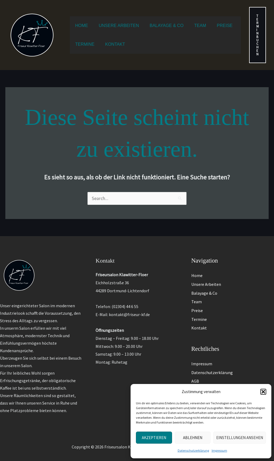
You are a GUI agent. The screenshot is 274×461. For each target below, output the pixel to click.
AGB (195, 373)
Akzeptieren (154, 437)
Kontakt (199, 322)
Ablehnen (192, 437)
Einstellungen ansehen (239, 437)
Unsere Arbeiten (206, 282)
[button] (263, 391)
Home (197, 274)
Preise (197, 306)
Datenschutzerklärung (193, 450)
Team (196, 298)
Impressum (219, 450)
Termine (199, 314)
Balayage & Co (204, 290)
